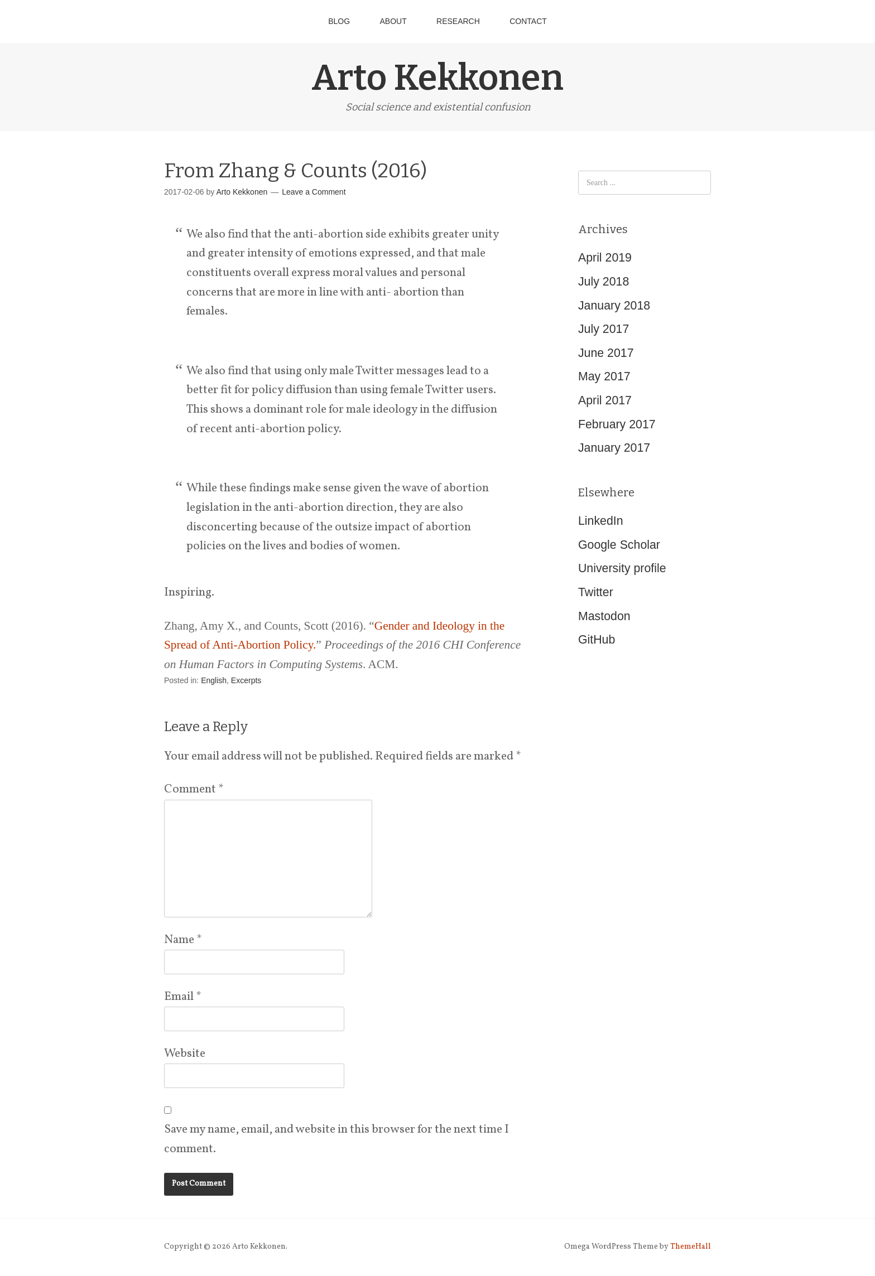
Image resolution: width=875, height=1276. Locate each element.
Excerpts (246, 680)
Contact (528, 21)
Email (182, 997)
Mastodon (604, 616)
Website (184, 1054)
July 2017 (603, 329)
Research (458, 21)
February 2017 (617, 424)
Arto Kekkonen (437, 77)
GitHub (596, 639)
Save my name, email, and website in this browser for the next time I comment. (336, 1139)
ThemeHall (690, 1246)
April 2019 (605, 257)
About (392, 21)
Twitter (595, 592)
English (214, 680)
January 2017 (614, 448)
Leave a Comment (313, 191)
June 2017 (606, 353)
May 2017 (604, 376)
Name (182, 940)
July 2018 (603, 281)
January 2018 (614, 305)
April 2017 (605, 400)
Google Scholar (619, 545)
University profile (622, 568)
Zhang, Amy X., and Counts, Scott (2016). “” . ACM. (342, 645)
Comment (193, 789)
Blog (339, 21)
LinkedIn (600, 521)
